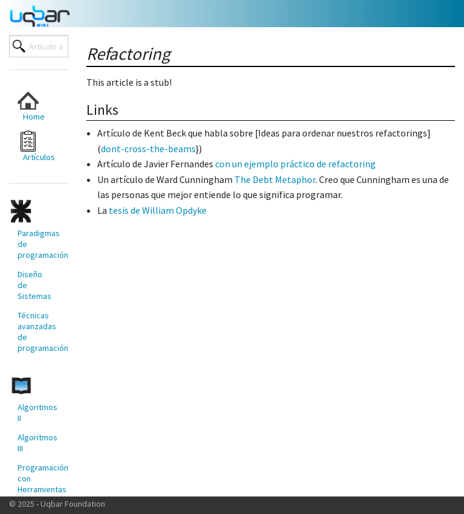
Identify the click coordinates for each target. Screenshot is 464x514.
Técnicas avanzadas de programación (38, 331)
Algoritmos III (37, 443)
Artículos (36, 146)
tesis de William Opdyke (158, 210)
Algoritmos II (37, 412)
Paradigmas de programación (38, 244)
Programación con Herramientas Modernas (38, 484)
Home (31, 106)
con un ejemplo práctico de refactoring (295, 164)
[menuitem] (34, 106)
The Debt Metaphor (274, 179)
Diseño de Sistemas (34, 285)
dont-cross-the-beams (148, 149)
